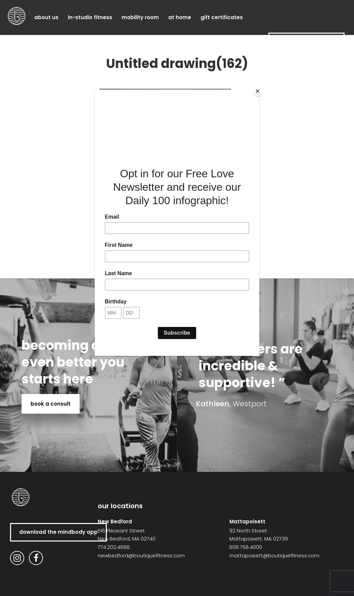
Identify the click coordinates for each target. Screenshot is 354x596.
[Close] (258, 91)
